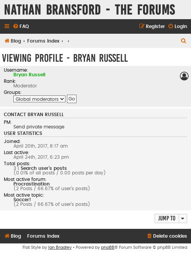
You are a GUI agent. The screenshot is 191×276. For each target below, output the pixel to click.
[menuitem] (21, 26)
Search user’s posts (44, 168)
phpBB (107, 247)
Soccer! (22, 199)
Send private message (38, 127)
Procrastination (31, 184)
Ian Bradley (60, 247)
